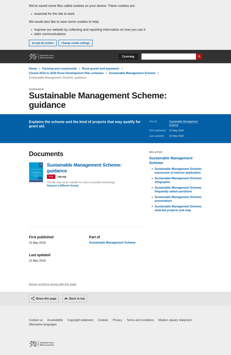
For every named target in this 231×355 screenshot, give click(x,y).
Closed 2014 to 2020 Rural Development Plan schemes (66, 73)
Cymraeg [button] (128, 56)
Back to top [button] (77, 298)
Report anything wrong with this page (52, 284)
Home (33, 68)
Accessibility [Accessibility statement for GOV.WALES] (55, 320)
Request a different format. (63, 185)
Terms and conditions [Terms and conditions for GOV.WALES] (140, 320)
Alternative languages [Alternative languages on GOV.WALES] (43, 324)
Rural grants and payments (100, 68)
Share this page (46, 298)
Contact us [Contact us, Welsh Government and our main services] (36, 320)
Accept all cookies (43, 43)
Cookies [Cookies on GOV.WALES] (103, 320)
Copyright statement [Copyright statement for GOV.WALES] (80, 320)
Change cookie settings (75, 43)
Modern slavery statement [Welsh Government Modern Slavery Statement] (175, 320)
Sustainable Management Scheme (132, 73)
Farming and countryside (59, 68)
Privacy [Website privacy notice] (117, 320)
